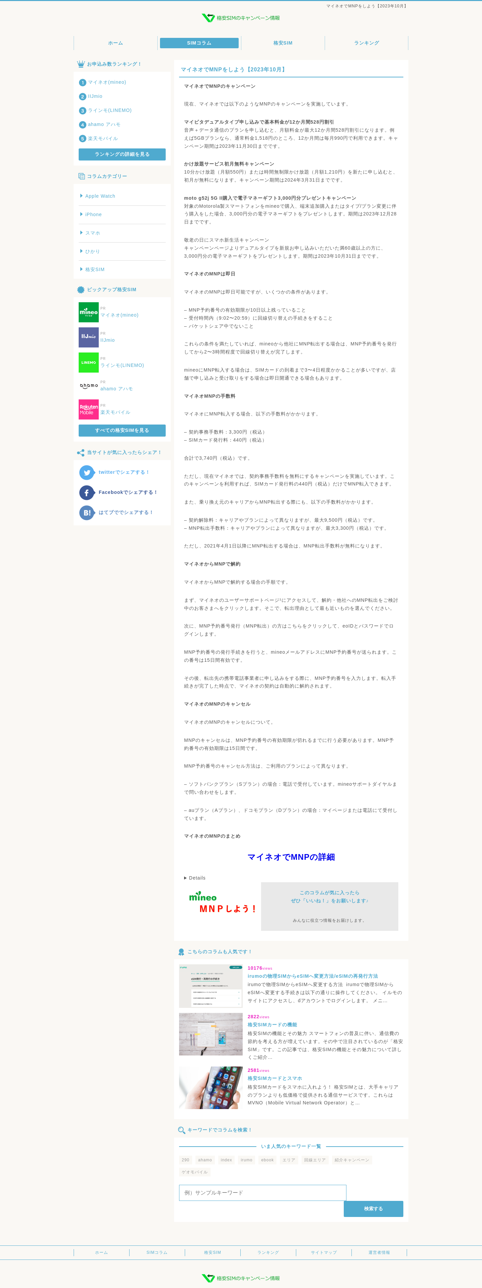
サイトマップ (324, 1236)
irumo (246, 1160)
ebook (267, 1160)
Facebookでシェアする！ (118, 492)
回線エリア (315, 1160)
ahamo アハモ (100, 124)
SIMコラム (199, 43)
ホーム (115, 43)
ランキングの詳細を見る (122, 154)
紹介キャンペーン (352, 1160)
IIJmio (90, 96)
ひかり (90, 251)
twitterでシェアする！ (114, 472)
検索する (376, 1192)
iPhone (91, 214)
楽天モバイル (98, 138)
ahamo (205, 1160)
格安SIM (283, 43)
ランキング (366, 43)
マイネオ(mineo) (102, 82)
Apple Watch (97, 196)
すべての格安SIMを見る (122, 430)
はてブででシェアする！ (116, 512)
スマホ (90, 233)
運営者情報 (379, 1236)
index (226, 1160)
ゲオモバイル (195, 1172)
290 (185, 1160)
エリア (289, 1160)
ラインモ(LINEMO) (105, 110)
